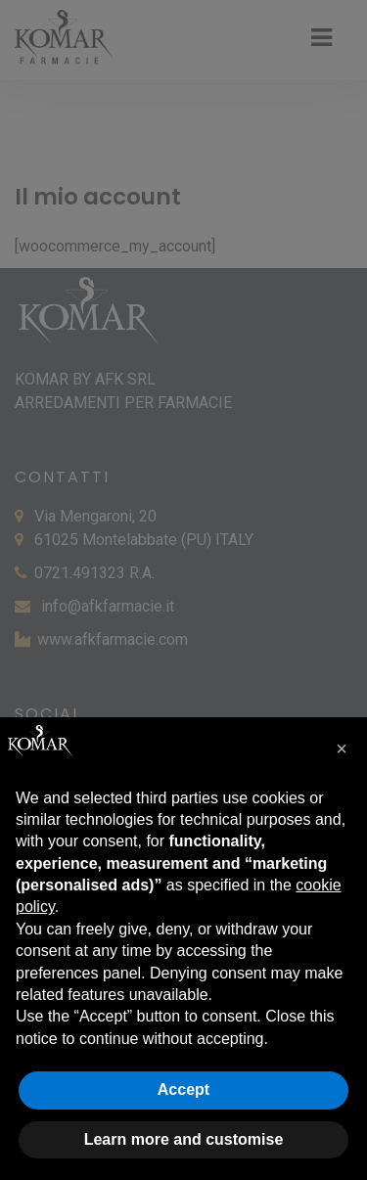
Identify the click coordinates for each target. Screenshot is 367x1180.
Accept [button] (183, 1089)
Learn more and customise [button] (184, 1139)
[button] (341, 748)
